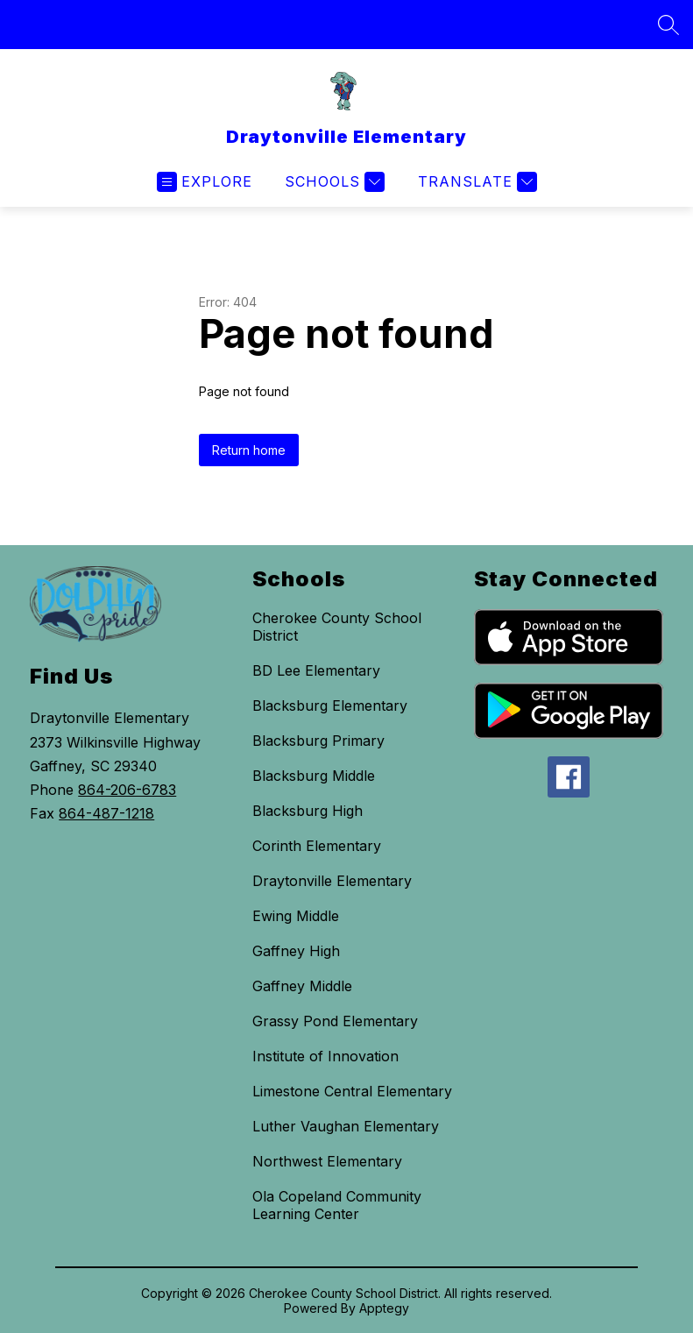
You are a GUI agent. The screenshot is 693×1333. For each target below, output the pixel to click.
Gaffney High (296, 951)
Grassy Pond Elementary (335, 1021)
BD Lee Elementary (316, 670)
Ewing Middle (295, 916)
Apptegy (384, 1308)
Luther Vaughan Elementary (345, 1126)
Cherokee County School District (336, 626)
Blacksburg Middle (313, 775)
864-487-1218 (106, 813)
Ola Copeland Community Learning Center (336, 1205)
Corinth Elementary (316, 845)
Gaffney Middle (302, 986)
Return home (249, 450)
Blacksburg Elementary (329, 705)
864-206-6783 (127, 789)
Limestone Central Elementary (352, 1091)
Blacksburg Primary (318, 740)
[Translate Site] (475, 182)
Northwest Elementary (327, 1161)
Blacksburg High (307, 810)
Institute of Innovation (325, 1056)
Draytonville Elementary (332, 881)
